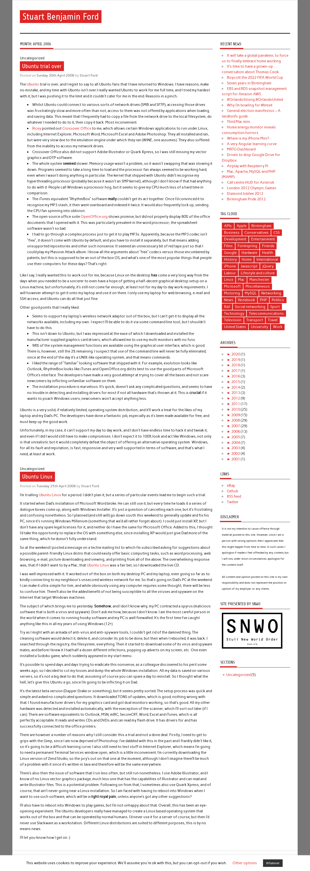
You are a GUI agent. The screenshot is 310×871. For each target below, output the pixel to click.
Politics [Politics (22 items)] (278, 300)
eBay (231, 485)
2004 (235, 442)
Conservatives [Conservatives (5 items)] (256, 232)
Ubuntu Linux (37, 477)
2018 (235, 365)
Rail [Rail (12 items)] (227, 307)
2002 (235, 453)
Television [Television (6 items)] (232, 320)
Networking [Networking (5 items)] (271, 293)
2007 (235, 426)
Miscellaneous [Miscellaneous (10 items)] (258, 286)
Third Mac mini (238, 121)
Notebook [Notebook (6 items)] (246, 300)
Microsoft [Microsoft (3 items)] (232, 286)
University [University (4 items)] (259, 327)
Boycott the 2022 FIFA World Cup (255, 77)
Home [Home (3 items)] (247, 259)
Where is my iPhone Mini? (248, 138)
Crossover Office (76, 128)
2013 (235, 393)
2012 (235, 398)
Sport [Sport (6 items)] (275, 307)
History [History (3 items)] (230, 259)
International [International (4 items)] (267, 259)
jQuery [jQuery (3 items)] (268, 266)
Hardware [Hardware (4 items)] (249, 253)
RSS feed (234, 496)
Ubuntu (33, 84)
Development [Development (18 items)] (235, 239)
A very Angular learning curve (252, 144)
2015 (235, 382)
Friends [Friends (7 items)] (268, 246)
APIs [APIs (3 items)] (228, 226)
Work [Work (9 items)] (277, 327)
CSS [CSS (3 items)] (276, 232)
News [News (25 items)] (228, 300)
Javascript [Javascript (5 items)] (249, 266)
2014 (235, 387)
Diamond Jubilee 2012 (245, 193)
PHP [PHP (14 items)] (263, 300)
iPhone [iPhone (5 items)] (230, 266)
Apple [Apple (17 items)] (242, 226)
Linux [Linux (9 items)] (228, 279)
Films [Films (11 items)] (228, 246)
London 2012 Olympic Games (251, 188)
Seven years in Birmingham (249, 83)
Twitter (233, 502)
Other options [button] (244, 863)
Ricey (36, 128)
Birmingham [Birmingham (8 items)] (261, 226)
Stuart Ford (89, 75)
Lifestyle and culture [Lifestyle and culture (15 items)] (258, 273)
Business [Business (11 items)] (232, 232)
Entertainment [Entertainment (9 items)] (263, 239)
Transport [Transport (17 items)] (254, 320)
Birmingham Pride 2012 (246, 199)
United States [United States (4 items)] (235, 327)
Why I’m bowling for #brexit (249, 105)
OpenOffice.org (94, 216)
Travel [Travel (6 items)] (273, 320)
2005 (235, 437)
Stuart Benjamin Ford (61, 17)
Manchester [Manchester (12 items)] (259, 279)
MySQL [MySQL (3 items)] (250, 293)
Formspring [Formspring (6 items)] (247, 246)
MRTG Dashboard (241, 149)
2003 (235, 448)
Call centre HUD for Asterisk (250, 182)
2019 (235, 360)
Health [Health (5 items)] (267, 253)
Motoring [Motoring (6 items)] (232, 293)
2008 (235, 420)
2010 (235, 409)
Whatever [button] (273, 863)
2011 (235, 404)
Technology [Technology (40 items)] (234, 313)
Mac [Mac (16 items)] (241, 279)
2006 (235, 431)
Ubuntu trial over (42, 66)
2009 (235, 415)
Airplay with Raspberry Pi (247, 166)
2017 (235, 371)
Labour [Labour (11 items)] (230, 273)
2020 (235, 354)
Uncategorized (238, 675)
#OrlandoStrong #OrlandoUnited (255, 99)
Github (232, 491)
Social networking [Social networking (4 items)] (250, 307)
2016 (235, 376)
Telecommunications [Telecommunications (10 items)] (266, 313)
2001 (235, 459)
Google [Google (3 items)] (230, 253)
